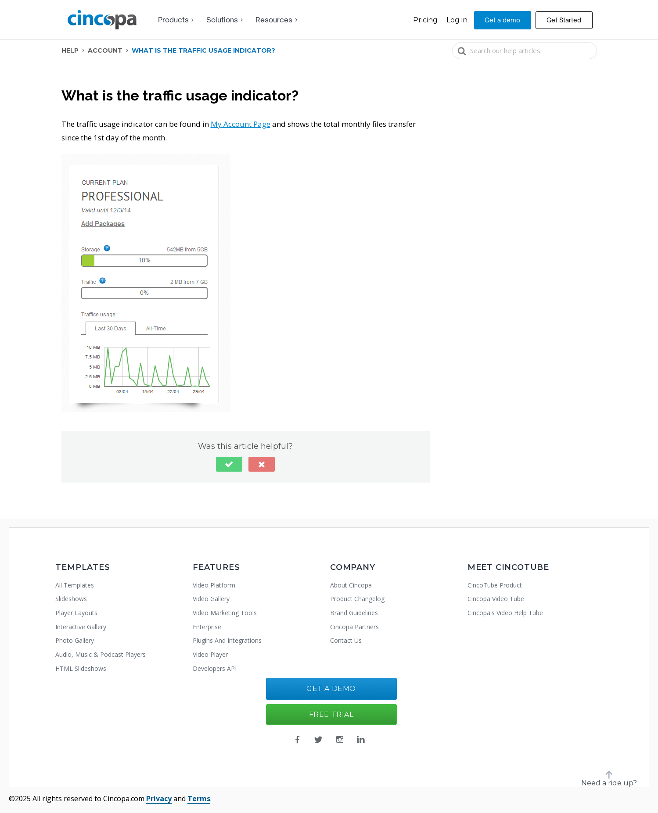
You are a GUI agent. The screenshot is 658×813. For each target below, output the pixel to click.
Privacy (159, 798)
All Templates (74, 585)
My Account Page (240, 124)
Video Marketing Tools (225, 613)
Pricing (425, 20)
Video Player (210, 654)
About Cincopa (351, 585)
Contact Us (346, 640)
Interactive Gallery (80, 627)
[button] (229, 464)
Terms (198, 798)
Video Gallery (211, 599)
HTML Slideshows (80, 668)
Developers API (215, 668)
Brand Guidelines (354, 613)
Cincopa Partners (354, 627)
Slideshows (71, 599)
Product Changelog (357, 599)
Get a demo (502, 20)
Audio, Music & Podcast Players (100, 654)
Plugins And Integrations (227, 640)
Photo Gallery (74, 640)
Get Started (564, 20)
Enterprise (207, 627)
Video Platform (214, 585)
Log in (456, 20)
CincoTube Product (494, 585)
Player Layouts (76, 613)
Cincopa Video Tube (495, 599)
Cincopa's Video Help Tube (505, 613)
